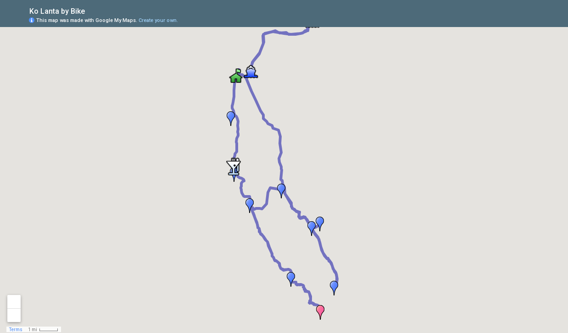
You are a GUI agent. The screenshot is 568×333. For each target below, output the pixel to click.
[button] (249, 205)
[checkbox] (92, 10)
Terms (15, 329)
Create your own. (158, 20)
